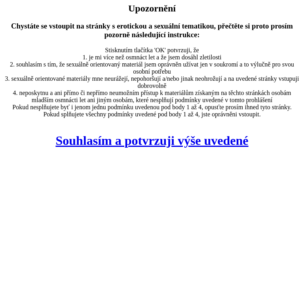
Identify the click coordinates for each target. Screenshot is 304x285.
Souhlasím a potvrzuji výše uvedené (151, 140)
